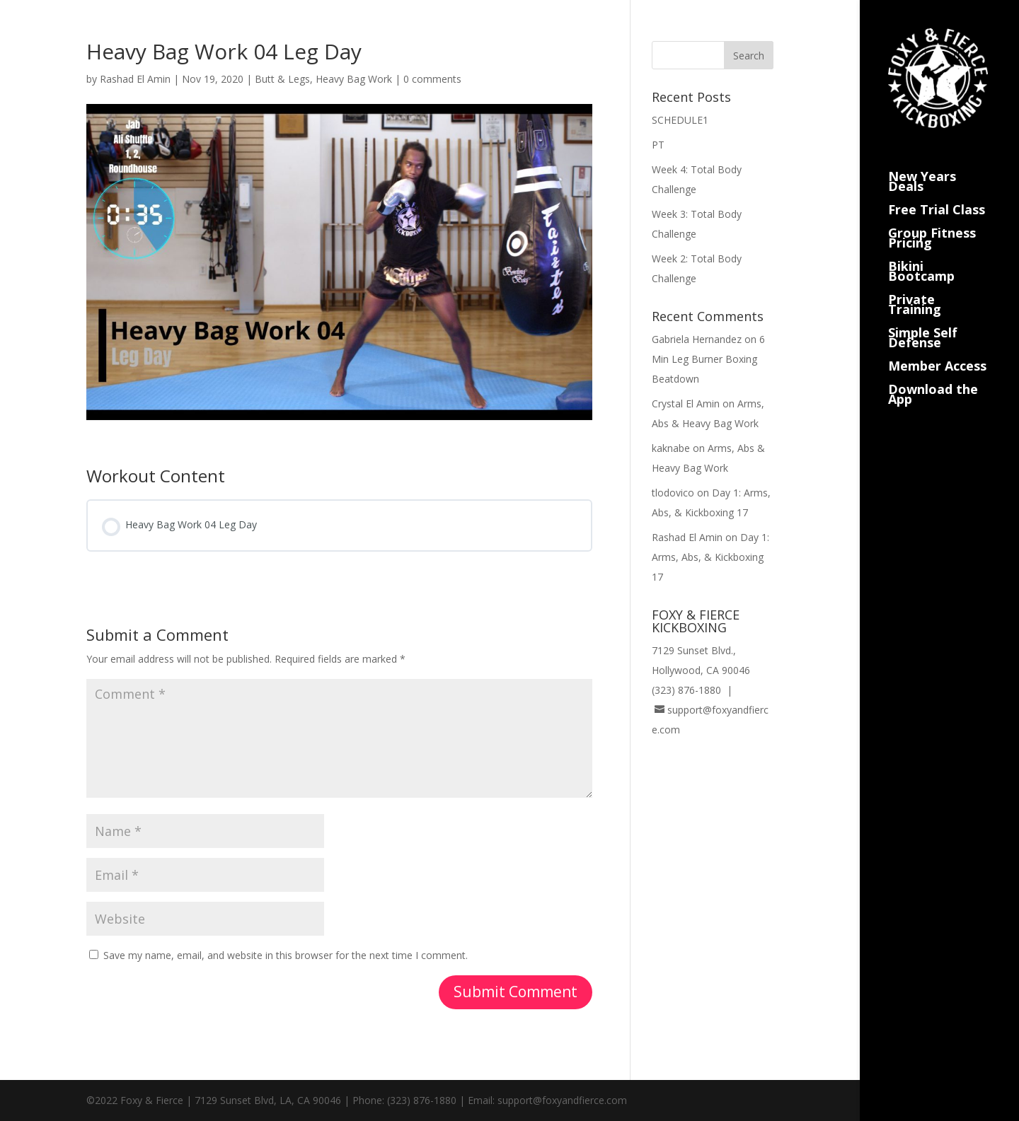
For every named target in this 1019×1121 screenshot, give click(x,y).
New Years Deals (922, 165)
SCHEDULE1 (680, 120)
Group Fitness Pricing (932, 221)
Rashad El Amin (135, 79)
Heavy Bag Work (354, 79)
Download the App (933, 378)
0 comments (432, 79)
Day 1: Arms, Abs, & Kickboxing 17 (710, 556)
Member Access (937, 349)
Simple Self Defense (922, 321)
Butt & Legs (282, 79)
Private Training (914, 288)
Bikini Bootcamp (921, 255)
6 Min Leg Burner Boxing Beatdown (708, 358)
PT (658, 144)
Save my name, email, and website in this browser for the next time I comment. (285, 955)
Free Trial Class (936, 193)
